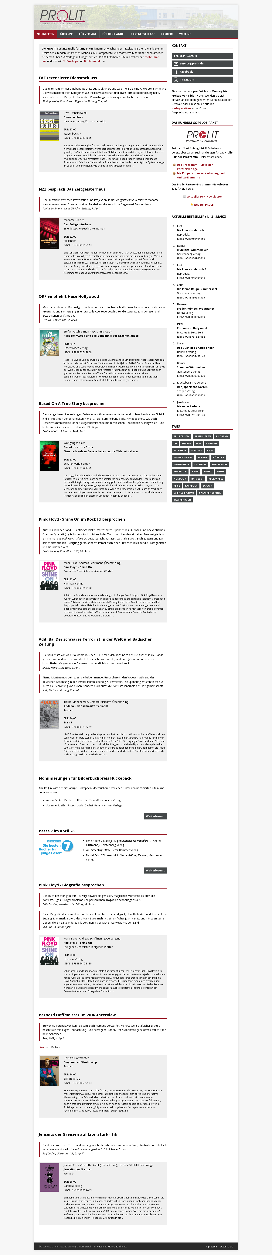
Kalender (200, 464)
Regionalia (216, 478)
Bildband (222, 436)
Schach (207, 485)
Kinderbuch (219, 464)
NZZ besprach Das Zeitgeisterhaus (72, 189)
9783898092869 (197, 317)
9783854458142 (197, 356)
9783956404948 (197, 278)
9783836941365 (197, 297)
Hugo (100, 1246)
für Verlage (70, 61)
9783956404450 (197, 238)
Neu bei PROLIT (204, 204)
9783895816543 (84, 245)
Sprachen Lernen (210, 492)
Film (210, 450)
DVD (198, 443)
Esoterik (211, 443)
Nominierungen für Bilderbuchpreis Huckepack (85, 778)
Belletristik (181, 436)
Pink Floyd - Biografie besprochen (71, 885)
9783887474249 (84, 727)
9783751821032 (197, 336)
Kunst (208, 471)
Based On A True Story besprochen (72, 403)
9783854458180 (84, 588)
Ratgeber (197, 478)
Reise (177, 485)
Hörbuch (218, 457)
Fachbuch (180, 450)
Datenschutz (226, 1246)
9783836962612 (197, 258)
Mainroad (113, 1246)
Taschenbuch (182, 499)
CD (175, 443)
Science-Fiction (184, 492)
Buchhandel (92, 61)
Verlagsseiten (181, 108)
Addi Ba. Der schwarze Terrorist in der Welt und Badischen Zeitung (96, 642)
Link (42, 1047)
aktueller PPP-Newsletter (204, 196)
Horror (203, 457)
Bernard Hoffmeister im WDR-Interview (77, 1014)
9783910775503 (84, 1083)
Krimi (195, 471)
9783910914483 (84, 1190)
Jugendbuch (181, 464)
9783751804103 (197, 415)
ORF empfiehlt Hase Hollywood (69, 296)
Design (186, 443)
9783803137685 (84, 138)
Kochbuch (180, 471)
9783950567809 (84, 352)
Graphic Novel (183, 457)
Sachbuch (191, 485)
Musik (220, 471)
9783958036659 (197, 395)
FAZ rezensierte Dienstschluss (68, 77)
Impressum (212, 1246)
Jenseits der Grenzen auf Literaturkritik (78, 1134)
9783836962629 (197, 376)
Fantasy (196, 450)
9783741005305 (84, 468)
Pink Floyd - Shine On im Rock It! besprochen (82, 519)
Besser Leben (203, 436)
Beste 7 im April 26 (56, 830)
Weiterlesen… (155, 816)
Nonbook (180, 478)
